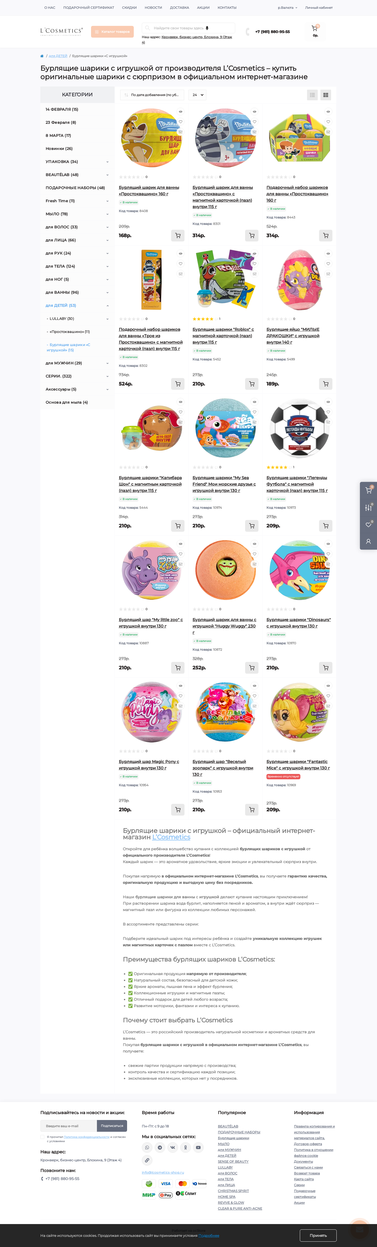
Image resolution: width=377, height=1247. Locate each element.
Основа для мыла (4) (67, 402)
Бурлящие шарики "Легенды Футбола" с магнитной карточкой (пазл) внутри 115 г (297, 484)
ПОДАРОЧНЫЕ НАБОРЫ (239, 1132)
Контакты (227, 8)
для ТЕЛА (226, 1179)
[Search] (148, 28)
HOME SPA (226, 1197)
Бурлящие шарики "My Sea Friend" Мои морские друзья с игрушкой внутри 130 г (224, 484)
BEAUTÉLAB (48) (62, 174)
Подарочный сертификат (88, 8)
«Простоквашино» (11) (70, 331)
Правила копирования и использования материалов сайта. (314, 1132)
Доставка (179, 8)
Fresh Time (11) (60, 200)
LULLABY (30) (62, 318)
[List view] (312, 95)
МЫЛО (223, 1144)
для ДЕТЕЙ (58, 56)
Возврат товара (307, 1173)
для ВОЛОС (227, 1173)
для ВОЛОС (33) (62, 227)
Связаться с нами (308, 1167)
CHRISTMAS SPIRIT (233, 1191)
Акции (203, 8)
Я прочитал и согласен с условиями (86, 1139)
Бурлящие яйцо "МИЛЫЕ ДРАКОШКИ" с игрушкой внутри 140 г (292, 336)
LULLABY (225, 1167)
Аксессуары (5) (61, 389)
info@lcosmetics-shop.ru (163, 1172)
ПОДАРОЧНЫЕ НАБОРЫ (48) (75, 187)
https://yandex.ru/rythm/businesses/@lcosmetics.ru (147, 1160)
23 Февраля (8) (61, 122)
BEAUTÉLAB (228, 1126)
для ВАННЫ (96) (62, 292)
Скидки (129, 8)
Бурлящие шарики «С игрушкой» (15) (68, 347)
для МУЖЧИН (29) (64, 363)
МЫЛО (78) (57, 214)
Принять (318, 1235)
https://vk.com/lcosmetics (172, 1147)
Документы (303, 1161)
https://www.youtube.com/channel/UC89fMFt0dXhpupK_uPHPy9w (198, 1147)
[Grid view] (325, 95)
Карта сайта (304, 1179)
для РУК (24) (58, 253)
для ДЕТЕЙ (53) (61, 305)
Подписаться (112, 1126)
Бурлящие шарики (233, 1138)
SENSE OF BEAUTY (233, 1161)
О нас (49, 8)
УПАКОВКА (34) (62, 161)
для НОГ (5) (57, 279)
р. (285, 7)
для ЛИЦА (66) (61, 240)
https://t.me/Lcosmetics (160, 1147)
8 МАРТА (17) (58, 135)
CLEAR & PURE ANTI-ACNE (240, 1208)
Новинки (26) (59, 148)
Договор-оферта (308, 1144)
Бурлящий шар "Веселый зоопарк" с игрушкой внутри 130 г (223, 768)
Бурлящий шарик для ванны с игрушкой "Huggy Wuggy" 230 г (224, 626)
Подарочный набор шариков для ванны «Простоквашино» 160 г (297, 194)
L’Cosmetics (171, 837)
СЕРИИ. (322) (59, 376)
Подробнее (208, 1235)
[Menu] (112, 32)
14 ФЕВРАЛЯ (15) (62, 109)
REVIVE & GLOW (231, 1203)
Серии (299, 1185)
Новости (153, 8)
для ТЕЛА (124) (60, 266)
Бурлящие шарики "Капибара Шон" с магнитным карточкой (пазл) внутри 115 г (150, 484)
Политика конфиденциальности (86, 1137)
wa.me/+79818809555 (147, 1147)
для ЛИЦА (226, 1185)
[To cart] (177, 235)
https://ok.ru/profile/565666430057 (185, 1147)
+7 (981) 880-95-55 (272, 31)
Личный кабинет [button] (319, 8)
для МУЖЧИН (229, 1150)
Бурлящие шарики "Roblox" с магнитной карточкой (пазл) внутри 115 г (223, 336)
